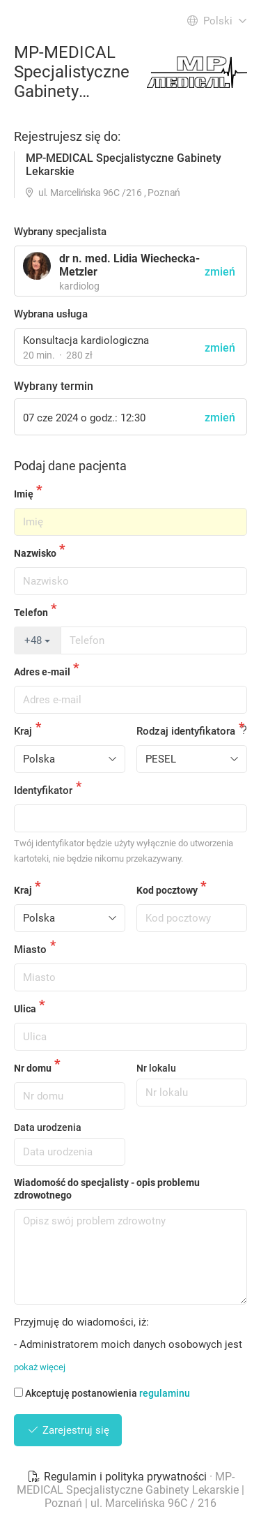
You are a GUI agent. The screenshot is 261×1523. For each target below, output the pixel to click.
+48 (37, 640)
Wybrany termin (53, 386)
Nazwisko (35, 553)
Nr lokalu (156, 1068)
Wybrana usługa (51, 314)
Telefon (31, 612)
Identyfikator (43, 790)
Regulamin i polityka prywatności (118, 1476)
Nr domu (33, 1068)
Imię (23, 494)
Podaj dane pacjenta (70, 465)
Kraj (23, 731)
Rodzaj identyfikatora (185, 731)
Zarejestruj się (67, 1430)
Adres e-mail (42, 671)
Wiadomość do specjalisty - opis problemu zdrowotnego (107, 1189)
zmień (220, 347)
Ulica (25, 1008)
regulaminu (164, 1393)
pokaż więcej (39, 1367)
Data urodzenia (47, 1127)
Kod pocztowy (167, 890)
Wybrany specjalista (60, 231)
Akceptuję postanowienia (102, 1393)
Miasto (30, 949)
